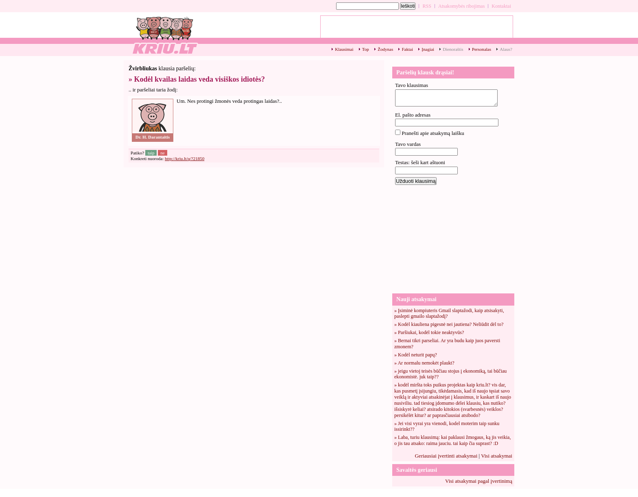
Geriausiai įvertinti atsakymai (446, 456)
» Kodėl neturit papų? (415, 355)
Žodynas (385, 49)
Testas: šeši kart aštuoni (420, 162)
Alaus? (506, 49)
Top (365, 49)
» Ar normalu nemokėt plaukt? (424, 363)
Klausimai (344, 49)
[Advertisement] (453, 238)
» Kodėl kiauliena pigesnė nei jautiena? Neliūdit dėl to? (448, 324)
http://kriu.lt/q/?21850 (184, 158)
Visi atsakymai (496, 456)
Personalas (481, 49)
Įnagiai (428, 49)
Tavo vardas (408, 144)
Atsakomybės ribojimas (461, 6)
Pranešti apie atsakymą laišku (433, 133)
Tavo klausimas (411, 85)
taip (151, 152)
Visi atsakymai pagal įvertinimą (478, 481)
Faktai (407, 49)
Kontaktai (501, 6)
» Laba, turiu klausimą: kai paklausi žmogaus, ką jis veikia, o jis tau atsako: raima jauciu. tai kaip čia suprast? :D (452, 440)
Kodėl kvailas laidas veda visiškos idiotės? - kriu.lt (164, 34)
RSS (426, 6)
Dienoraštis (453, 49)
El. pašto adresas (412, 115)
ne (162, 152)
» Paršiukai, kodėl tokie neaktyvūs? (429, 332)
